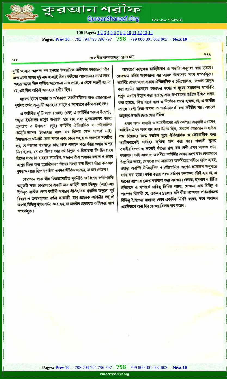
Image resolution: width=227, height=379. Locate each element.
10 (129, 32)
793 (78, 39)
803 (164, 39)
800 (141, 39)
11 (134, 32)
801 (149, 39)
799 (133, 39)
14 (150, 32)
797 (108, 39)
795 (93, 39)
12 (139, 32)
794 (85, 39)
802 (156, 39)
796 (101, 39)
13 (145, 32)
